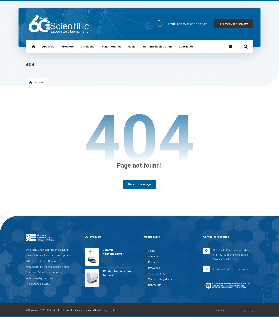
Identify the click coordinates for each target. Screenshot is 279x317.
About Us (151, 256)
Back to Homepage (139, 184)
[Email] (230, 46)
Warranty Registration (159, 279)
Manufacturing (154, 273)
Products (151, 262)
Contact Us (152, 284)
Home (149, 250)
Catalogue (152, 267)
